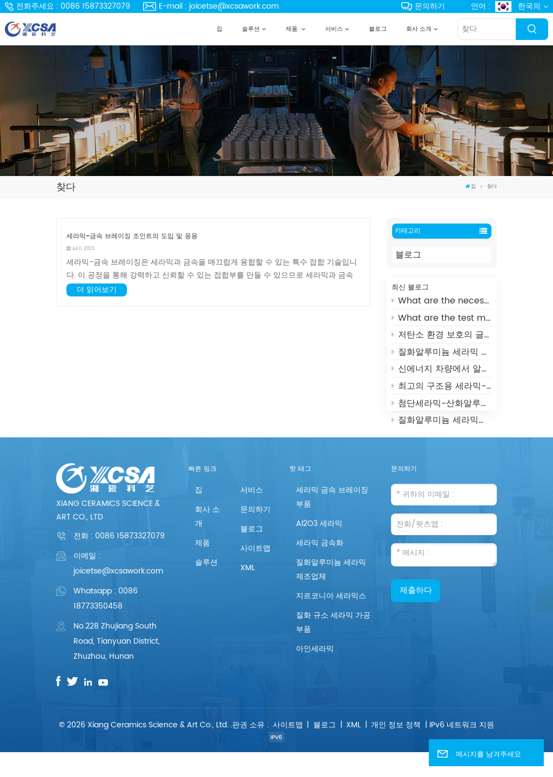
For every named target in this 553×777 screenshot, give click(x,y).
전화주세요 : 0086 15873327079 (67, 6)
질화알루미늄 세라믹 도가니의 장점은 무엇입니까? (442, 355)
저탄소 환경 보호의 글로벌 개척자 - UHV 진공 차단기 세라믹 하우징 (442, 338)
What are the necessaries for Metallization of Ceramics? (442, 304)
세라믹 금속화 (319, 568)
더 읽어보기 (97, 289)
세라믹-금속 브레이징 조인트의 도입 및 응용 (132, 236)
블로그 (378, 29)
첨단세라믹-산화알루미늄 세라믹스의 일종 (442, 406)
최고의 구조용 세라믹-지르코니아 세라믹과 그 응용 (442, 389)
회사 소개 (418, 29)
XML (247, 593)
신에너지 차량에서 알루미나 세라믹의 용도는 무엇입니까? (442, 372)
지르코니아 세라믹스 (331, 621)
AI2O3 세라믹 (319, 549)
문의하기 (423, 6)
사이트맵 (255, 573)
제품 (292, 29)
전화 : (119, 561)
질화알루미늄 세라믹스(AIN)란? (442, 423)
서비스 (334, 29)
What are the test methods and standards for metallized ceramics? (442, 321)
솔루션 (251, 29)
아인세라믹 (315, 674)
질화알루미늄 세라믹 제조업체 (331, 595)
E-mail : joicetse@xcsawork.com (211, 6)
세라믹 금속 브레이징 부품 (332, 522)
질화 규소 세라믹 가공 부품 (333, 647)
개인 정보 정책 (396, 750)
